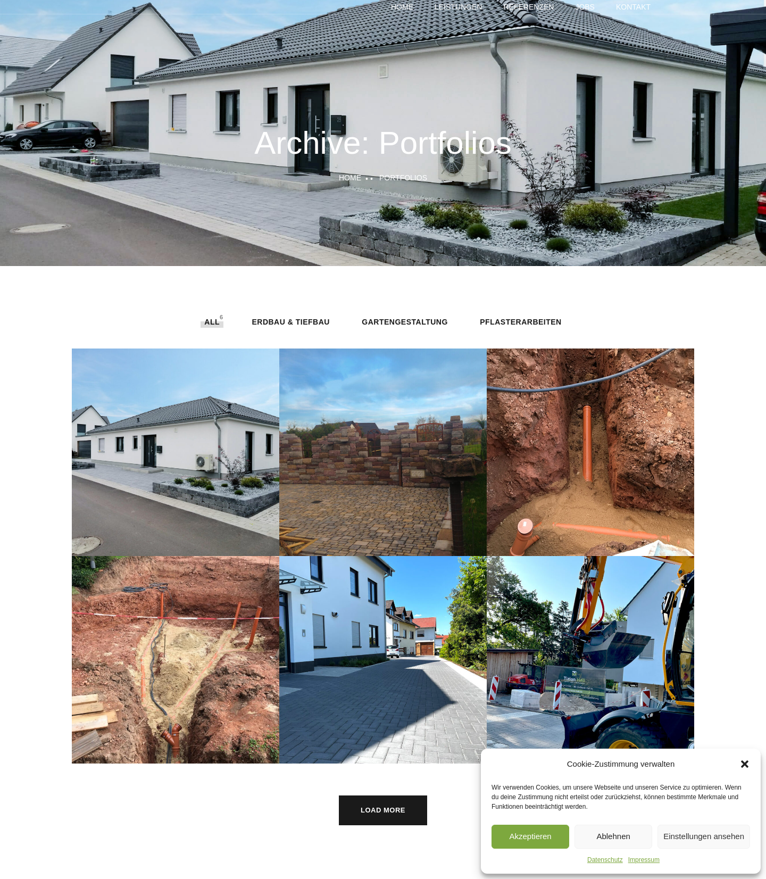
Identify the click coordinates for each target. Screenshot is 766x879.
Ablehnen (613, 836)
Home (402, 7)
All (212, 322)
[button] (744, 764)
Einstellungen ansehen (703, 836)
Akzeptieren (530, 836)
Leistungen (458, 7)
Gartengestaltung (404, 322)
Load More (383, 810)
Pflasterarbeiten (520, 322)
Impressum (644, 860)
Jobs (585, 7)
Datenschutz (605, 860)
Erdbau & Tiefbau (290, 322)
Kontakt (633, 7)
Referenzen (528, 7)
